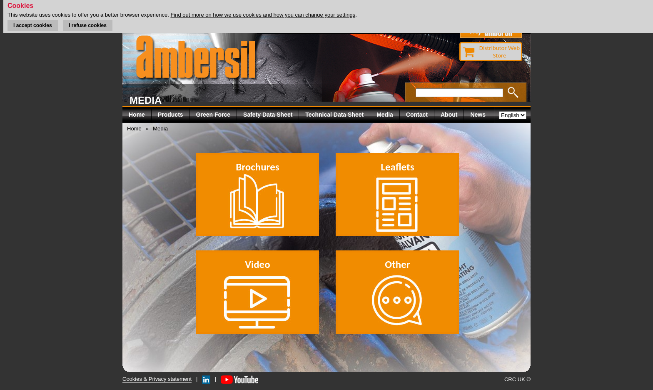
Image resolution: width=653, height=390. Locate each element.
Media (384, 114)
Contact (417, 114)
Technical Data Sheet (334, 114)
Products (170, 114)
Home (137, 114)
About (449, 114)
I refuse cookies (88, 25)
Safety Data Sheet (267, 114)
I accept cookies (32, 25)
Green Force (213, 114)
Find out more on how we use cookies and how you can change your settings (262, 15)
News (478, 114)
